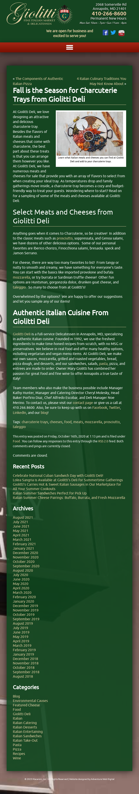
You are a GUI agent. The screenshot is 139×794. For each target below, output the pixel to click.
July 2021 (20, 522)
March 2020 (22, 592)
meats (78, 422)
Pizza (17, 749)
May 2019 (20, 637)
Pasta (17, 745)
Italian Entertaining (28, 732)
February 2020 (24, 597)
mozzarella (93, 422)
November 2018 (26, 663)
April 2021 (21, 535)
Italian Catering (25, 723)
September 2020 (26, 566)
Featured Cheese (26, 705)
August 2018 (23, 676)
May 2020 (20, 584)
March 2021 (22, 539)
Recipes (19, 754)
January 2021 (23, 548)
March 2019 (22, 645)
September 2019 (26, 619)
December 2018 (25, 659)
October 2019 (24, 615)
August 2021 (23, 517)
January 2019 (23, 654)
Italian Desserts (25, 727)
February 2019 (24, 650)
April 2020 (21, 588)
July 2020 (20, 575)
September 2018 (26, 672)
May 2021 (20, 531)
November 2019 (26, 610)
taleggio (19, 427)
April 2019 (21, 641)
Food (16, 441)
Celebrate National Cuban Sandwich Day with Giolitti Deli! (58, 475)
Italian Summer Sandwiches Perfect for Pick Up (50, 493)
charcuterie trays (35, 422)
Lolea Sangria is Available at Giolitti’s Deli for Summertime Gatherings (68, 480)
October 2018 (24, 668)
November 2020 (26, 557)
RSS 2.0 (103, 441)
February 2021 (24, 544)
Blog (16, 696)
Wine (17, 758)
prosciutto (112, 422)
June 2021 (21, 526)
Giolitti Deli (22, 714)
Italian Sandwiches (27, 736)
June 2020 (21, 579)
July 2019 (20, 628)
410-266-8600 (109, 14)
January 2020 (23, 601)
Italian (17, 718)
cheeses (56, 422)
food (67, 422)
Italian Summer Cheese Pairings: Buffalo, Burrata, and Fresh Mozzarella (69, 498)
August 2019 (23, 623)
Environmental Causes (30, 701)
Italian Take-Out (25, 740)
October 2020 (24, 562)
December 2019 (25, 606)
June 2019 (21, 632)
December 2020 (25, 553)
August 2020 (23, 570)
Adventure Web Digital (102, 779)
